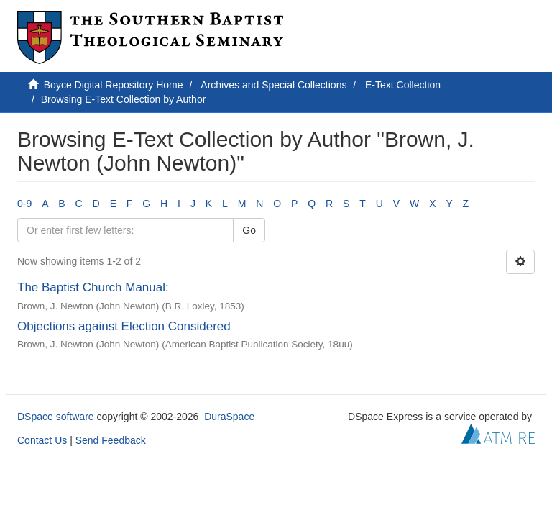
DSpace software (55, 416)
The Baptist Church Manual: (93, 287)
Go (249, 230)
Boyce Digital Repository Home (113, 85)
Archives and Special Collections (273, 85)
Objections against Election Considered (124, 326)
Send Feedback (110, 440)
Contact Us (42, 440)
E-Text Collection (403, 85)
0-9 (24, 203)
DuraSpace (229, 416)
